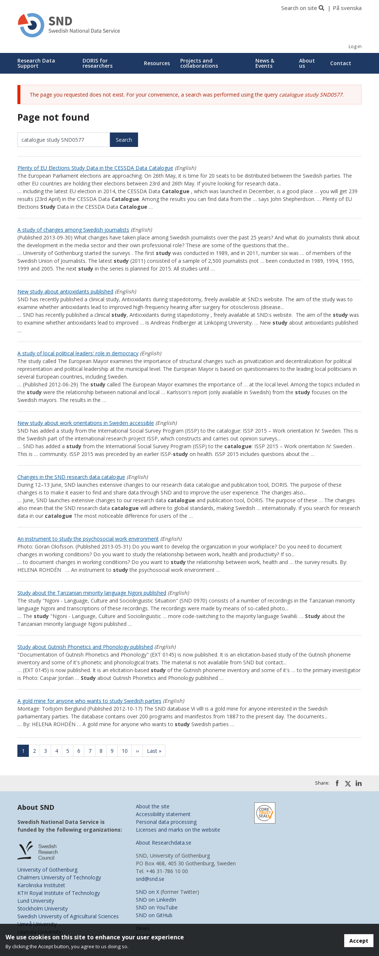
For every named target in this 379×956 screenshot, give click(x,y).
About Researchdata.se (163, 842)
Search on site (299, 7)
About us (307, 63)
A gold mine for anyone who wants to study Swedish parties (89, 700)
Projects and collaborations (199, 63)
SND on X (147, 891)
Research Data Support (36, 63)
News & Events (264, 63)
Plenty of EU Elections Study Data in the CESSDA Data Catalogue (95, 167)
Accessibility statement (163, 814)
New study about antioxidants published (65, 291)
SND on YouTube (157, 907)
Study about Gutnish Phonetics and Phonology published (85, 646)
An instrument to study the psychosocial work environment (88, 538)
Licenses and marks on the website (178, 829)
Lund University (35, 900)
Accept (358, 940)
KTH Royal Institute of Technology (58, 892)
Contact (340, 63)
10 (127, 750)
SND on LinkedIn (156, 899)
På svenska (347, 7)
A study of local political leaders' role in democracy (77, 353)
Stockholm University (42, 908)
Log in (355, 46)
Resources (157, 63)
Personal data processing (166, 821)
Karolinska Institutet (41, 885)
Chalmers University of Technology (59, 877)
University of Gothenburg (47, 869)
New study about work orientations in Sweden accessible (85, 422)
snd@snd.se (150, 878)
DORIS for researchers (98, 63)
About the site (153, 806)
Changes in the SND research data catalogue (71, 476)
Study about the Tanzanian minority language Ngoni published (91, 592)
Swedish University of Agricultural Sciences (68, 916)
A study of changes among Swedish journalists (73, 229)
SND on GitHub (154, 915)
